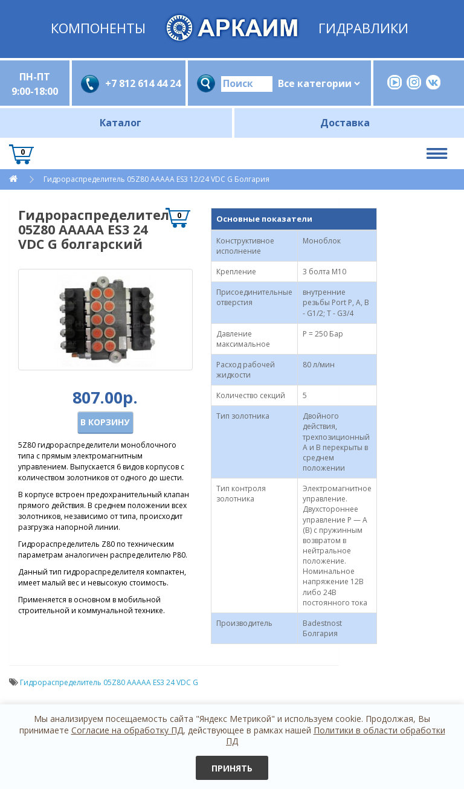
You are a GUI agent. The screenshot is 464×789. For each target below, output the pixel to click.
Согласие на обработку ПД (127, 730)
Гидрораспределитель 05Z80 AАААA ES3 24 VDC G (109, 682)
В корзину (104, 422)
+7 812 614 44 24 (140, 83)
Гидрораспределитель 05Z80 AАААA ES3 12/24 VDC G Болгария (156, 179)
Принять (232, 768)
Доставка (345, 122)
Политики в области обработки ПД (335, 735)
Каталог (120, 122)
